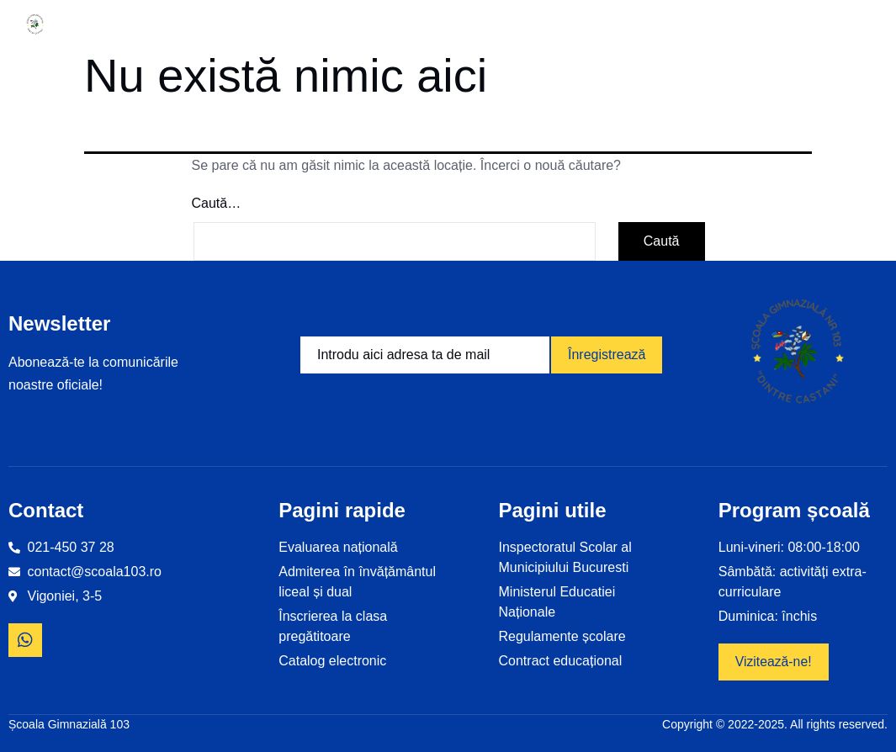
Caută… (216, 203)
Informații (185, 24)
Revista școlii (707, 24)
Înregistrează (607, 354)
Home (97, 24)
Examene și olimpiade (585, 24)
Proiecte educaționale (423, 24)
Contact (808, 24)
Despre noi (291, 24)
